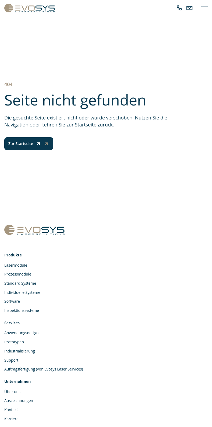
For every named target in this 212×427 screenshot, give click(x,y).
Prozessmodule (17, 274)
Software (12, 301)
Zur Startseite (24, 143)
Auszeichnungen (18, 400)
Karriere (11, 418)
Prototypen (14, 341)
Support (11, 360)
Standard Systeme (20, 283)
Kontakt (11, 409)
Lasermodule (15, 265)
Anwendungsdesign (21, 332)
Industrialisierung (19, 351)
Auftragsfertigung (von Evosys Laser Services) (43, 369)
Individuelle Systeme (22, 292)
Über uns (12, 391)
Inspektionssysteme (21, 310)
